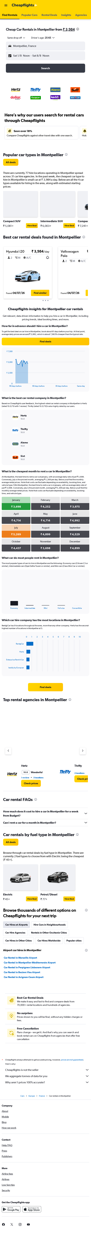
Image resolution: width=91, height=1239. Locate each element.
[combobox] (16, 37)
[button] (6, 5)
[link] (10, 162)
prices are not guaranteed (72, 1060)
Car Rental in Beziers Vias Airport (22, 972)
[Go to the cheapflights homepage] (24, 5)
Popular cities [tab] (73, 940)
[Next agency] (83, 751)
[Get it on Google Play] (11, 1209)
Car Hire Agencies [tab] (15, 932)
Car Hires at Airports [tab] (16, 924)
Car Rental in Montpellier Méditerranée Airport (30, 962)
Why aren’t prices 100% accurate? (47, 1082)
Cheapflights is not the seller (47, 1070)
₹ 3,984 (69, 29)
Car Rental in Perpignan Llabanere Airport (27, 967)
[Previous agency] (8, 751)
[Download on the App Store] (31, 1209)
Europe (32, 1096)
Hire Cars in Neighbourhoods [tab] (50, 924)
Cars (22, 1096)
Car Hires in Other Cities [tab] (18, 940)
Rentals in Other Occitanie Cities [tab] (49, 932)
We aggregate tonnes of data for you (47, 1076)
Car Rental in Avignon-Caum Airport (23, 977)
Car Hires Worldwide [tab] (49, 940)
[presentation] (77, 29)
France (42, 1096)
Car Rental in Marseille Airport (20, 957)
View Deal (32, 225)
